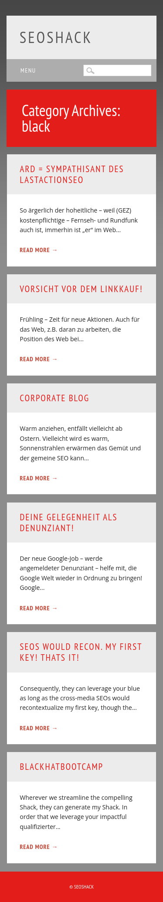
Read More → (39, 250)
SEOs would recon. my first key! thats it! (81, 652)
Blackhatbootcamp (61, 766)
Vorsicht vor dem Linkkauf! (81, 289)
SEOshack (56, 37)
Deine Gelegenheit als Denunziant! (69, 522)
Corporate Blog (55, 398)
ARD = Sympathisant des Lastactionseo (72, 174)
